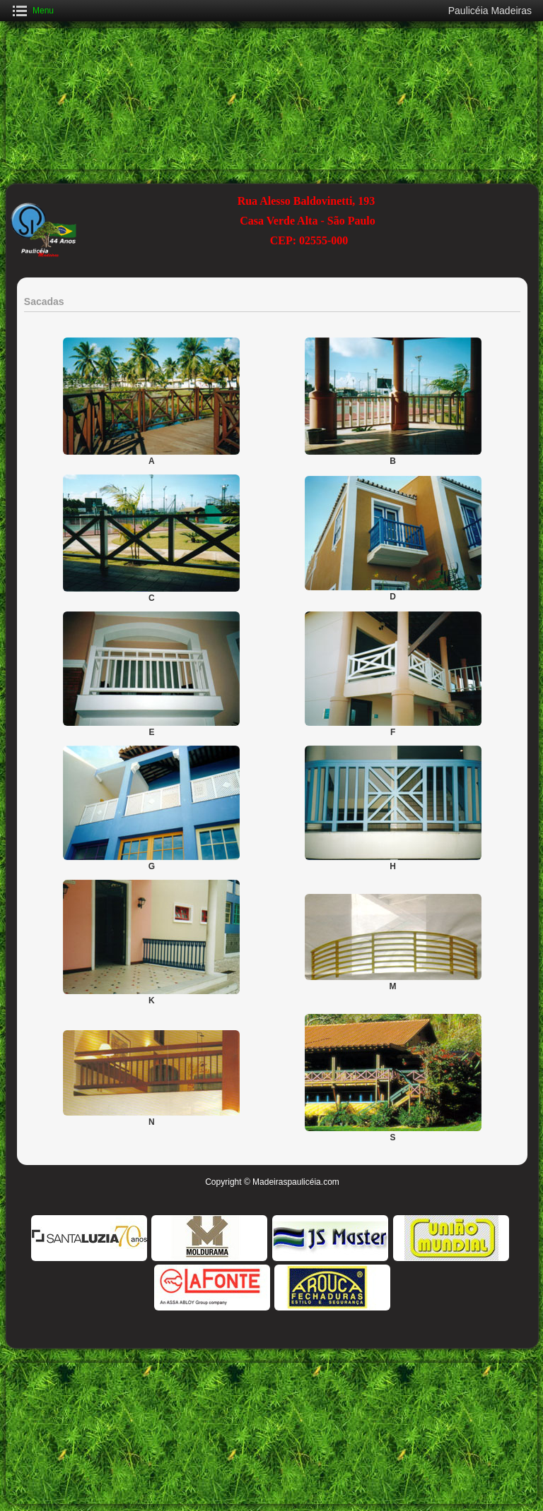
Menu (43, 11)
